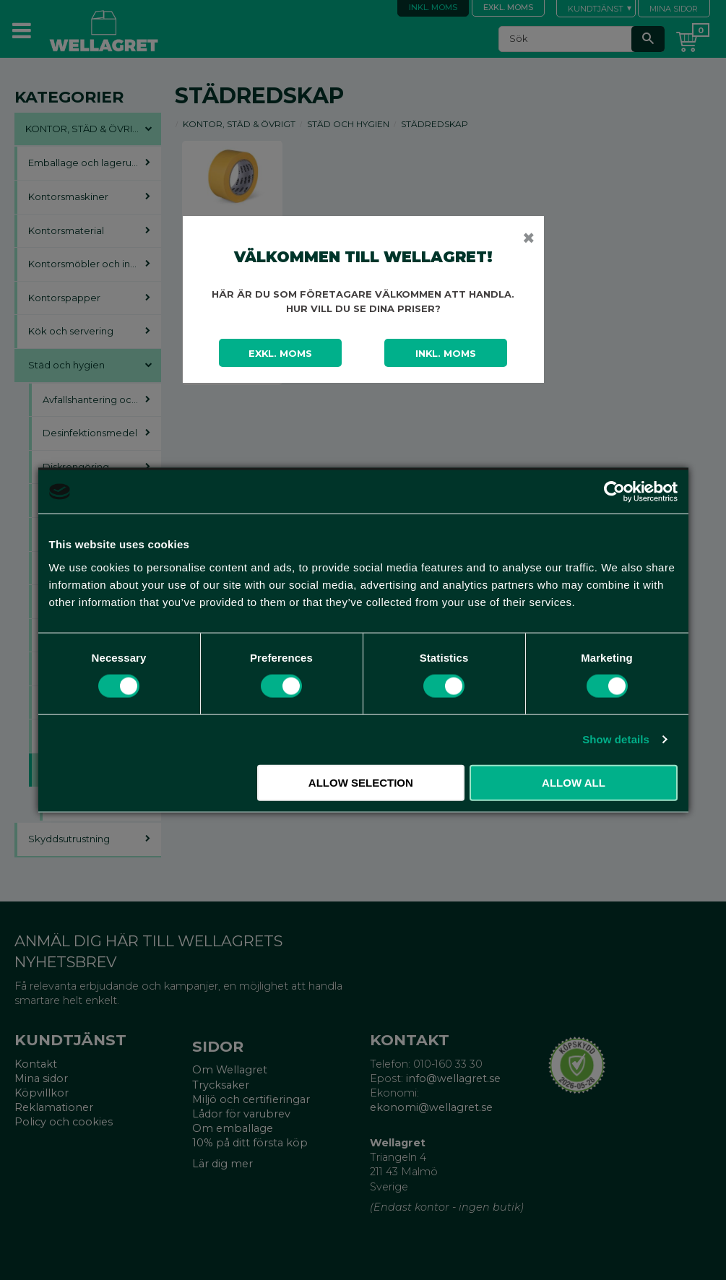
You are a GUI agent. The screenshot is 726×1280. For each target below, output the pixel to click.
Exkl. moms (280, 353)
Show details (615, 739)
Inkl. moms (445, 353)
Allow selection (360, 782)
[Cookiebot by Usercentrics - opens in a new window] (614, 492)
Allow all (573, 782)
